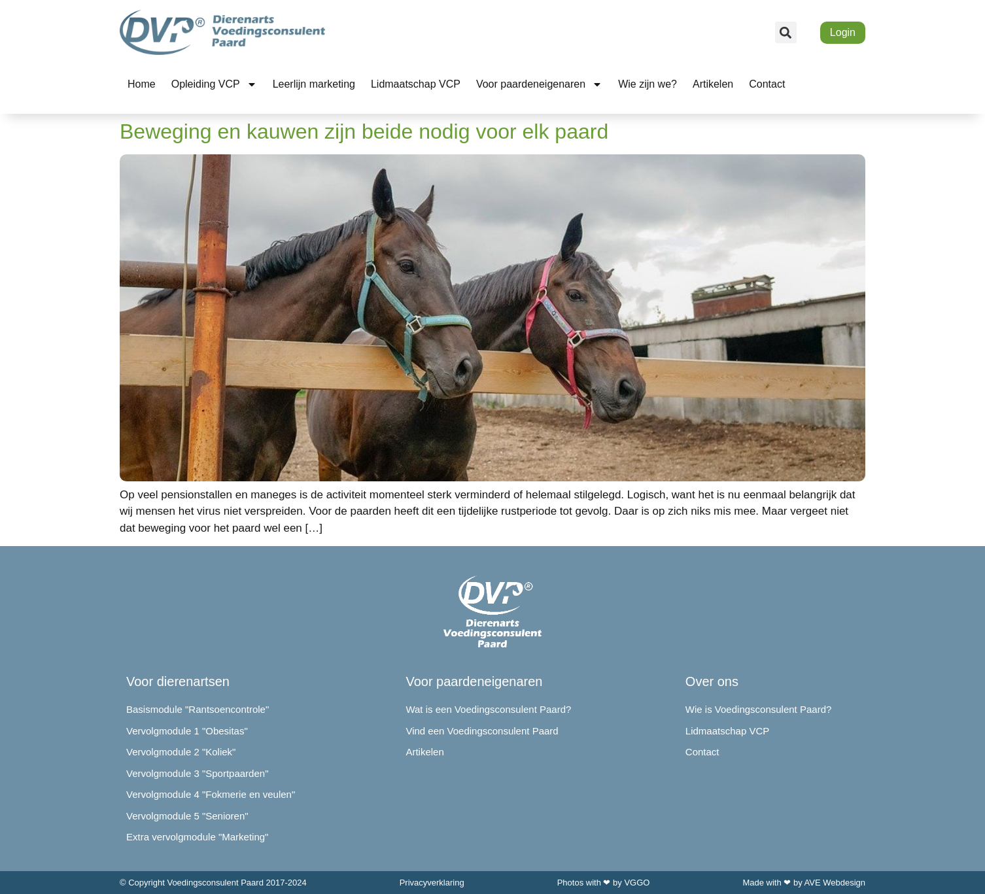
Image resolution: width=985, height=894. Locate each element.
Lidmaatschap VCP (415, 84)
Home (142, 84)
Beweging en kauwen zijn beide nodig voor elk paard (364, 131)
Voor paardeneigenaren (539, 84)
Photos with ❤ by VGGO (603, 882)
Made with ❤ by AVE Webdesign (803, 882)
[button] (786, 32)
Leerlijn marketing (314, 84)
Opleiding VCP (214, 84)
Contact (767, 84)
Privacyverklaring (432, 882)
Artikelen (713, 84)
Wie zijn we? (647, 84)
